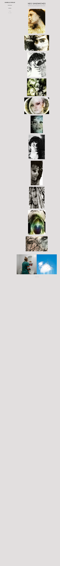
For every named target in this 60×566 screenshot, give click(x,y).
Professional (10, 5)
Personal (9, 8)
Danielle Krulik (10, 2)
